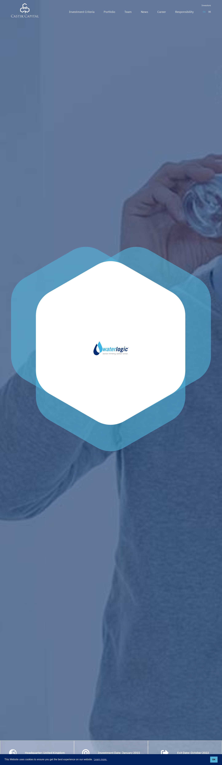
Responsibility (184, 12)
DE (209, 11)
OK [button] (214, 759)
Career (161, 12)
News (144, 12)
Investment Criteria (81, 12)
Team (128, 12)
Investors (206, 5)
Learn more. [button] (100, 759)
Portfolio (109, 12)
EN (204, 11)
